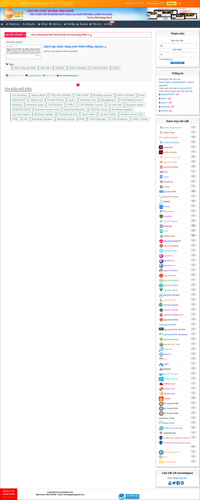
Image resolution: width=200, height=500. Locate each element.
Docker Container (126, 95)
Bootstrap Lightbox (43, 114)
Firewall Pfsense (55, 100)
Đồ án (43, 24)
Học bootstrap (19, 95)
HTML (15, 119)
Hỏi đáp (69, 24)
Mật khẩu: (177, 50)
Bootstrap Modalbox (42, 119)
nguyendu (163, 85)
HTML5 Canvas (140, 119)
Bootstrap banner (66, 119)
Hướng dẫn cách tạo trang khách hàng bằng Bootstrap (57, 35)
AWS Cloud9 (18, 100)
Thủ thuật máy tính (67, 114)
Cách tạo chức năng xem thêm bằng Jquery (74, 46)
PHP (25, 119)
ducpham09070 (179, 82)
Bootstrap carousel (102, 95)
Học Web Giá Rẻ (177, 478)
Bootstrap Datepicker (74, 109)
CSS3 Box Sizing (98, 109)
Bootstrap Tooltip (35, 105)
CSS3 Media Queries (131, 100)
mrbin (161, 82)
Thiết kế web (82, 95)
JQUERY (60, 68)
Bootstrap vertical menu (47, 109)
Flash (142, 95)
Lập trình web (115, 105)
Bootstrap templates (122, 109)
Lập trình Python (107, 114)
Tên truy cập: (177, 41)
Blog (109, 23)
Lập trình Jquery (35, 76)
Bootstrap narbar (134, 105)
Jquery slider (88, 114)
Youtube (82, 24)
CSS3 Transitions (78, 68)
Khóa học (12, 24)
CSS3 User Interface (60, 95)
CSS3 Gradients (119, 119)
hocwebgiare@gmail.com (73, 495)
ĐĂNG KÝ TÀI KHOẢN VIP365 (8, 494)
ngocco (190, 82)
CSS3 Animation (99, 68)
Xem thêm (45, 68)
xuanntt (163, 111)
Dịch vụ (54, 24)
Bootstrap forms (88, 100)
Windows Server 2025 (131, 114)
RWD (82, 119)
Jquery (72, 100)
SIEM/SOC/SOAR (21, 109)
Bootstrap (17, 105)
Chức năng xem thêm (25, 68)
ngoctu (168, 82)
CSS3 (115, 68)
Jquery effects (38, 95)
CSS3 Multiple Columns (91, 105)
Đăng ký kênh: (134, 3)
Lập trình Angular (21, 114)
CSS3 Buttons (55, 105)
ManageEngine (108, 100)
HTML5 (70, 105)
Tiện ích (95, 24)
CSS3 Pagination (97, 119)
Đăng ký (171, 3)
